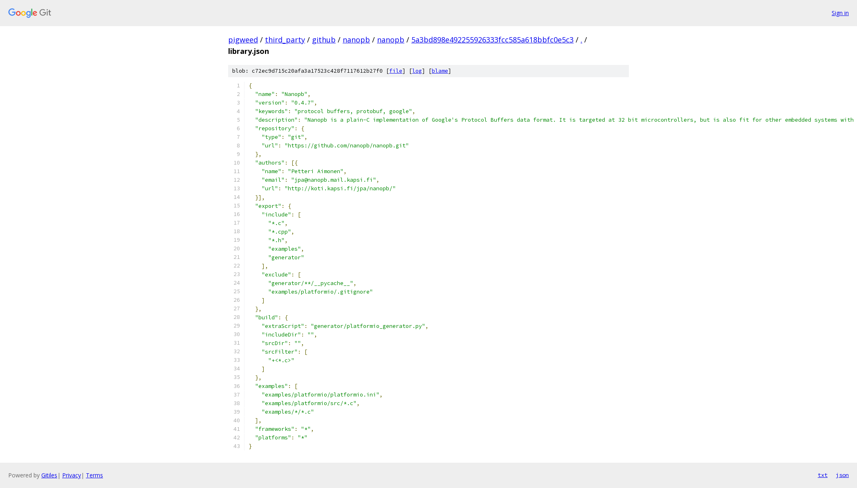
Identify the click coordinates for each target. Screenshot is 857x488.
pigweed (243, 40)
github (324, 40)
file (395, 70)
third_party (285, 40)
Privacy (71, 475)
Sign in (840, 13)
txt (823, 475)
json (842, 475)
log (417, 70)
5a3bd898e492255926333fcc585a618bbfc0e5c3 (492, 40)
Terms (94, 475)
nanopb (356, 40)
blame (440, 70)
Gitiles (49, 475)
